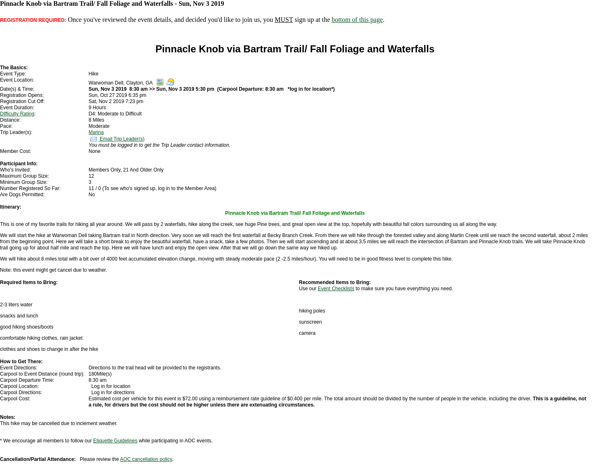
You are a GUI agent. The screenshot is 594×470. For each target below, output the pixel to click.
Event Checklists (336, 288)
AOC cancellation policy (146, 459)
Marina (96, 132)
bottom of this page (357, 19)
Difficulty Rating (17, 114)
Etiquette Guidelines (115, 441)
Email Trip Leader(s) (116, 139)
